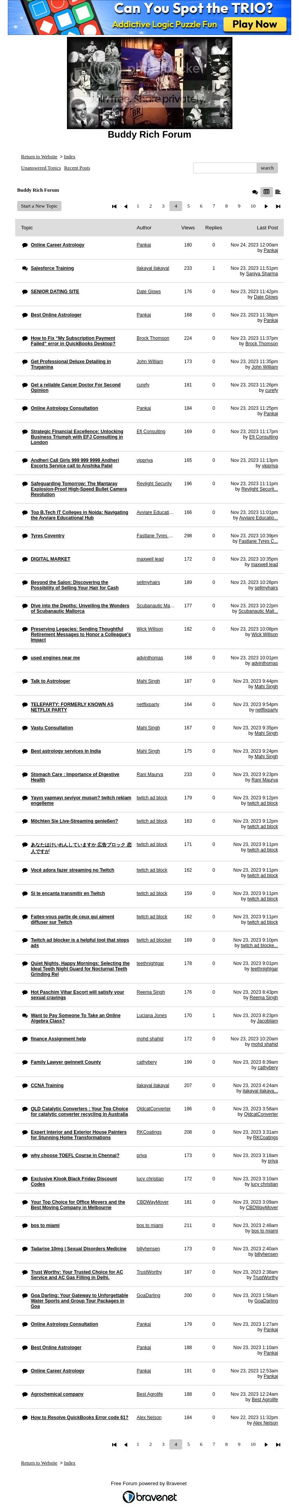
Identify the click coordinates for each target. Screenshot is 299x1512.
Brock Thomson (261, 343)
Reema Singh (264, 997)
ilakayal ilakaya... (260, 1091)
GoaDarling (266, 1301)
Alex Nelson (265, 1423)
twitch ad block (262, 803)
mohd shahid (264, 1044)
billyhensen (266, 1254)
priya (273, 1161)
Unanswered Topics (41, 168)
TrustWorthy (265, 1277)
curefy (271, 390)
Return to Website (39, 156)
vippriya (270, 465)
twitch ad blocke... (259, 945)
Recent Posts (77, 168)
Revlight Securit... (259, 489)
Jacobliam (267, 1021)
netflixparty (266, 710)
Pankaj (271, 250)
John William (265, 367)
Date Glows (266, 297)
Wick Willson (265, 634)
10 (252, 206)
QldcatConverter (261, 1114)
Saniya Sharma (262, 273)
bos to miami (265, 1231)
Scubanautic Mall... (258, 611)
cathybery (268, 1067)
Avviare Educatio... (258, 518)
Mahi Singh (266, 686)
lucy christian (264, 1184)
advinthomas (265, 663)
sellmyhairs (266, 588)
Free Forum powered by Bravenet (149, 1483)
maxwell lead (264, 564)
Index (70, 156)
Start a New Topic (39, 206)
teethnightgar (264, 969)
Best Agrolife (265, 1399)
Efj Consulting (263, 437)
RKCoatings (265, 1137)
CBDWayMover (262, 1207)
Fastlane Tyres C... (258, 541)
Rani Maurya (265, 780)
